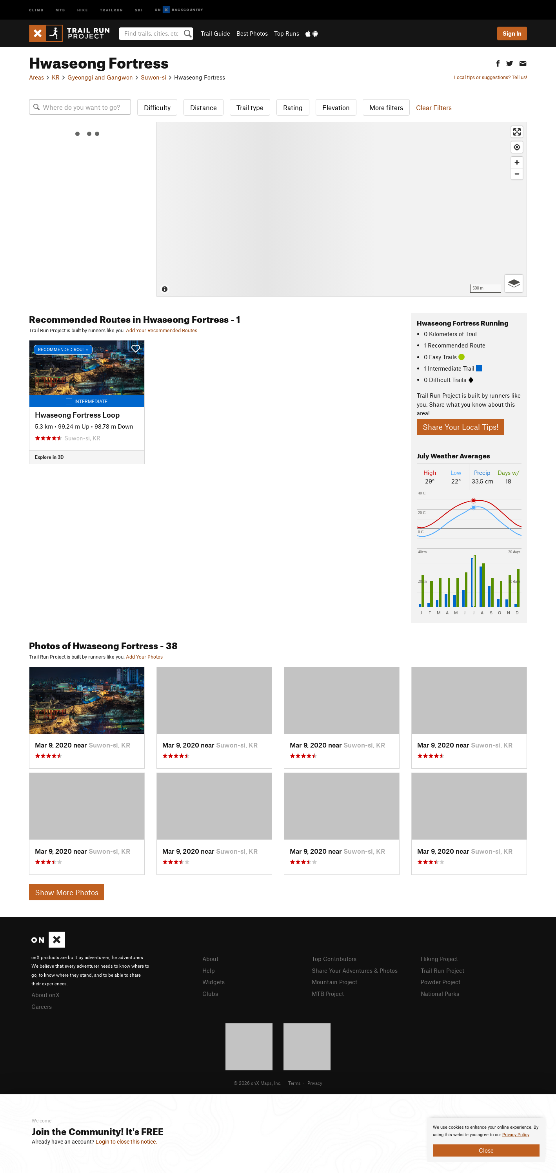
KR (56, 77)
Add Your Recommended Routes (161, 330)
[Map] (342, 209)
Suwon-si (153, 77)
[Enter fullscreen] (517, 132)
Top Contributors (334, 958)
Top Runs (286, 33)
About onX (45, 994)
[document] (486, 1140)
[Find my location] (517, 147)
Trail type (249, 107)
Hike (82, 9)
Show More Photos (66, 892)
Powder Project (440, 981)
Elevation (336, 107)
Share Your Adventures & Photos (355, 970)
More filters (386, 107)
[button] (498, 62)
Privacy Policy (515, 1134)
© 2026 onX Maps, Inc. (258, 1083)
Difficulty (157, 107)
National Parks (440, 993)
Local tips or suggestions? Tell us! (490, 77)
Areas (36, 77)
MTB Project (328, 993)
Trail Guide (215, 33)
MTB (60, 9)
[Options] (514, 283)
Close (486, 1150)
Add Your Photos (144, 656)
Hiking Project (439, 958)
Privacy (314, 1083)
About (210, 958)
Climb (36, 9)
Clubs (210, 993)
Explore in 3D (49, 457)
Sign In (512, 33)
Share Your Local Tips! (460, 426)
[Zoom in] (517, 162)
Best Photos (252, 33)
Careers (41, 1006)
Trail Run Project (442, 970)
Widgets (213, 981)
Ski (139, 9)
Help (208, 970)
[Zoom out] (517, 173)
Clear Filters (434, 107)
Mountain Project (334, 981)
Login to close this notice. (126, 1142)
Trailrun (111, 9)
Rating (293, 107)
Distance (203, 107)
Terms (294, 1083)
